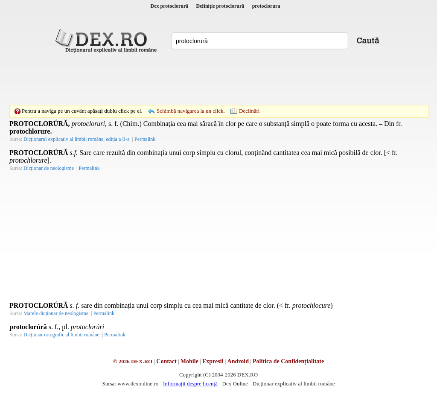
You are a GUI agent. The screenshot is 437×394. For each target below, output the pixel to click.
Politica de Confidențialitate (288, 361)
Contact (166, 361)
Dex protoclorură (170, 6)
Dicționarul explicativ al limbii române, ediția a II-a (76, 139)
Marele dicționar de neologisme (55, 313)
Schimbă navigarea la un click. (191, 111)
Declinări (249, 111)
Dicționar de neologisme (48, 168)
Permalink (144, 139)
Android (238, 361)
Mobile (189, 361)
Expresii (213, 361)
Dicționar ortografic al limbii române (61, 335)
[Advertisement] (218, 79)
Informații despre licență (190, 383)
